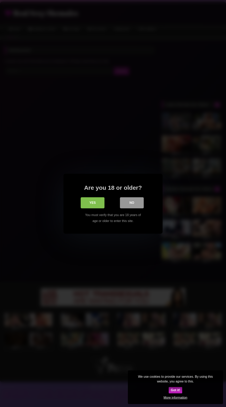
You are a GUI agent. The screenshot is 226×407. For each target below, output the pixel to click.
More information (175, 397)
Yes (92, 202)
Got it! (175, 390)
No (131, 202)
